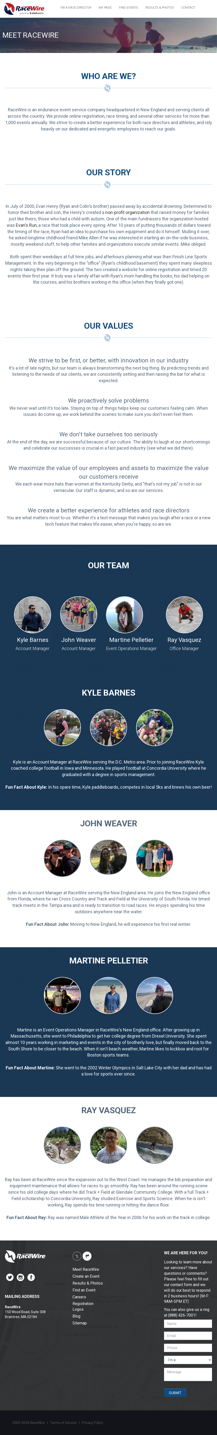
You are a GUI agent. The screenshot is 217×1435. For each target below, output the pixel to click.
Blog (76, 1316)
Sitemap (79, 1323)
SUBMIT (175, 1393)
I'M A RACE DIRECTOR (75, 7)
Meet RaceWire (85, 1269)
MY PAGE (105, 7)
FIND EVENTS (128, 7)
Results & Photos (87, 1283)
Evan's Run (26, 225)
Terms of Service (63, 1423)
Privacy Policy (93, 1423)
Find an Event (83, 1290)
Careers (79, 1297)
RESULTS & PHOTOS (159, 7)
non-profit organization (127, 212)
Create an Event (85, 1276)
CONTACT (188, 7)
